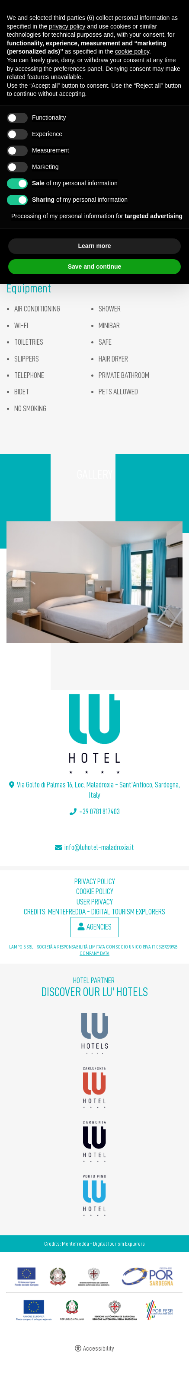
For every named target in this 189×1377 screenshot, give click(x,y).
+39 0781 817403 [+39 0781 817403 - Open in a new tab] (99, 811)
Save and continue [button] (95, 266)
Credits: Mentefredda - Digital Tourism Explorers (94, 912)
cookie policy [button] (132, 51)
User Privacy (95, 902)
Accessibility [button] (98, 1348)
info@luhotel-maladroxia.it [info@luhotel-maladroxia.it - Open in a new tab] (99, 847)
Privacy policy (94, 881)
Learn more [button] (94, 245)
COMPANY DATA (94, 953)
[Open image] (94, 582)
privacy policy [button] (67, 26)
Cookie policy (94, 891)
